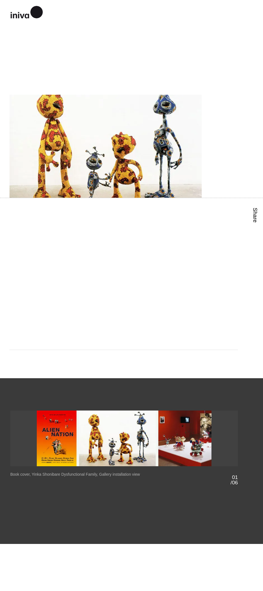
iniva (26, 11)
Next (181, 472)
